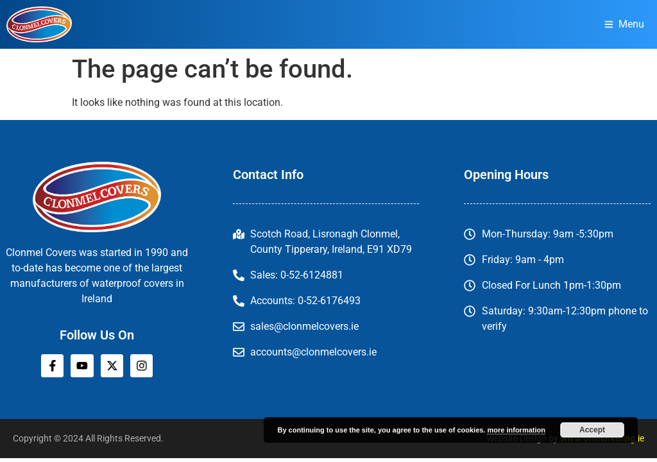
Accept (592, 429)
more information (516, 430)
